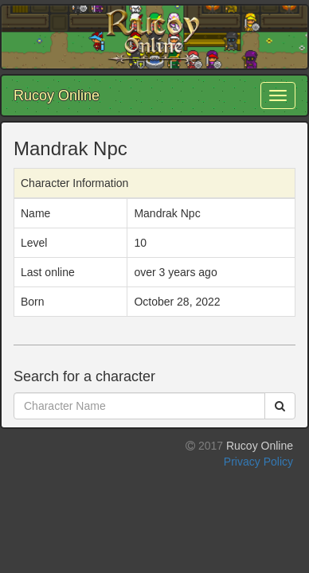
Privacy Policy (258, 461)
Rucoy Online (57, 95)
